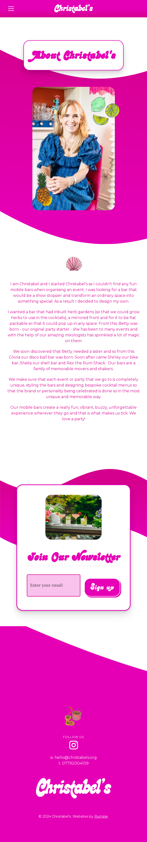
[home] (73, 8)
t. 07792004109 (74, 763)
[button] (27, 8)
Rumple (101, 816)
